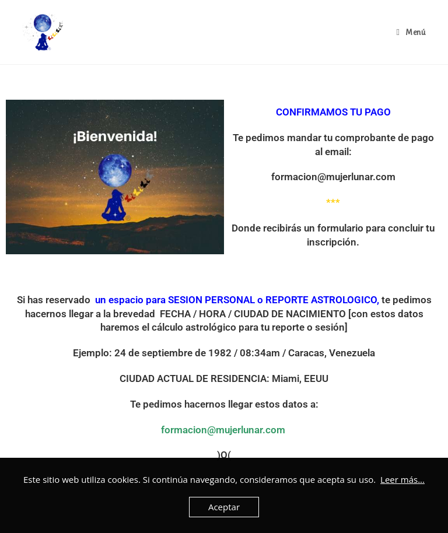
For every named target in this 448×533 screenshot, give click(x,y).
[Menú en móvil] (410, 32)
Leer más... (402, 479)
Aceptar (224, 507)
